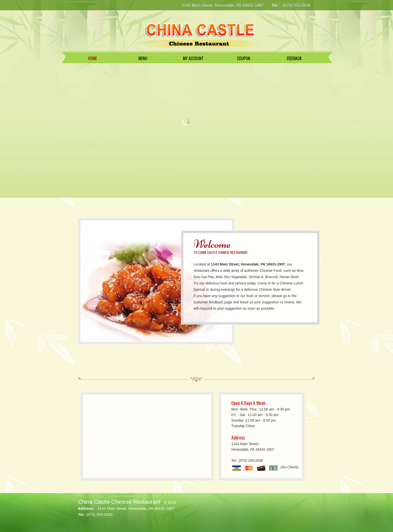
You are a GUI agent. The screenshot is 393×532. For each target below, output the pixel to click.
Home (92, 58)
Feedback (294, 58)
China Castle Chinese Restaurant (119, 502)
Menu (142, 58)
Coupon (243, 58)
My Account (193, 58)
